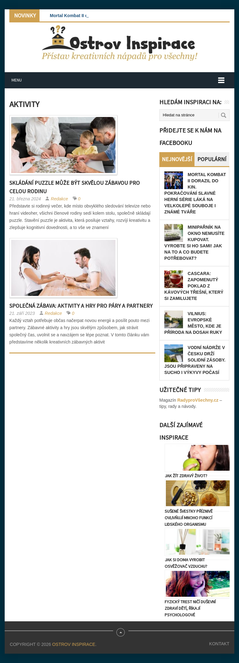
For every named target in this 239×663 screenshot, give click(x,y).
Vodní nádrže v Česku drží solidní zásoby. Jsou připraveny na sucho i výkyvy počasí (194, 360)
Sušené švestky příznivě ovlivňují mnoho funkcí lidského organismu (189, 517)
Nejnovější (177, 159)
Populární (211, 159)
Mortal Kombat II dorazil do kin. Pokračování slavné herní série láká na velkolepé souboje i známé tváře (195, 193)
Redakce (59, 198)
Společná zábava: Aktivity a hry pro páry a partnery (80, 305)
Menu (17, 80)
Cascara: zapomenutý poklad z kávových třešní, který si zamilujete (193, 286)
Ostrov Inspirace (73, 644)
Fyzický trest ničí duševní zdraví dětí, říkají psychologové (190, 608)
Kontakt (219, 643)
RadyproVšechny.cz (197, 400)
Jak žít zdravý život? (186, 476)
